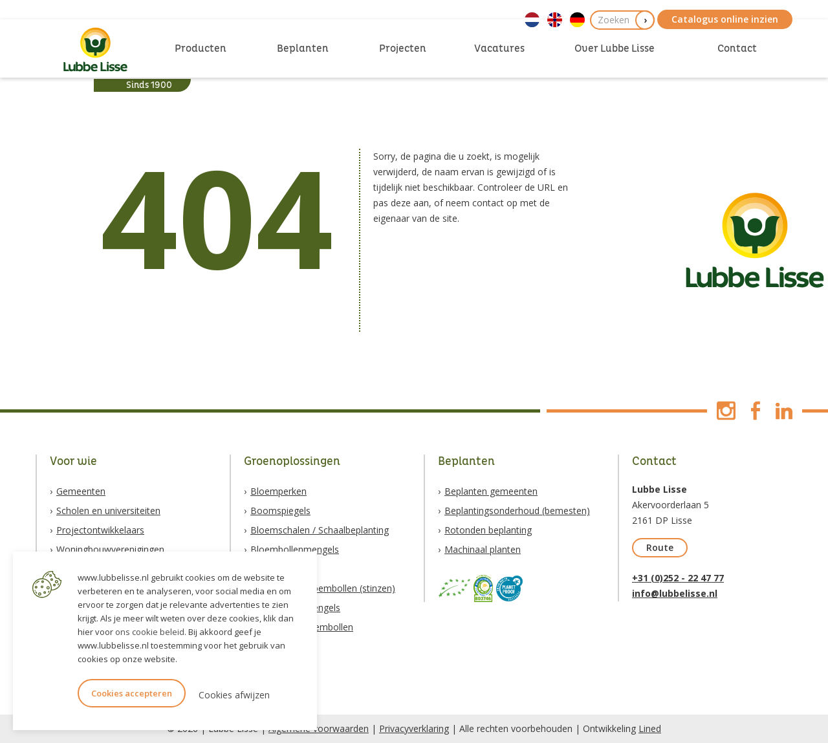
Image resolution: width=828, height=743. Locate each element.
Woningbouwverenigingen (110, 549)
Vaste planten (278, 569)
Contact (737, 48)
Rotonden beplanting (488, 530)
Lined (649, 728)
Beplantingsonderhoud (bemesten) (517, 510)
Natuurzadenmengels (295, 607)
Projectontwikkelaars (100, 530)
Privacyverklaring (414, 728)
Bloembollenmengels (294, 549)
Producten (200, 48)
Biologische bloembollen (301, 627)
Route (659, 547)
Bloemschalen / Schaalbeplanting (319, 530)
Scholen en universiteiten (108, 510)
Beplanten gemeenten (491, 491)
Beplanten (303, 48)
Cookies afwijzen (234, 695)
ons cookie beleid (149, 632)
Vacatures (499, 48)
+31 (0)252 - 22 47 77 (678, 578)
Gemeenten (80, 491)
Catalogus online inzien (724, 19)
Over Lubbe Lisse (614, 48)
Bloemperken (278, 491)
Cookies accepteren (131, 693)
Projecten (402, 48)
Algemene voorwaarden (318, 728)
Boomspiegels (280, 510)
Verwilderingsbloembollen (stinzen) (322, 588)
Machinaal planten (482, 549)
